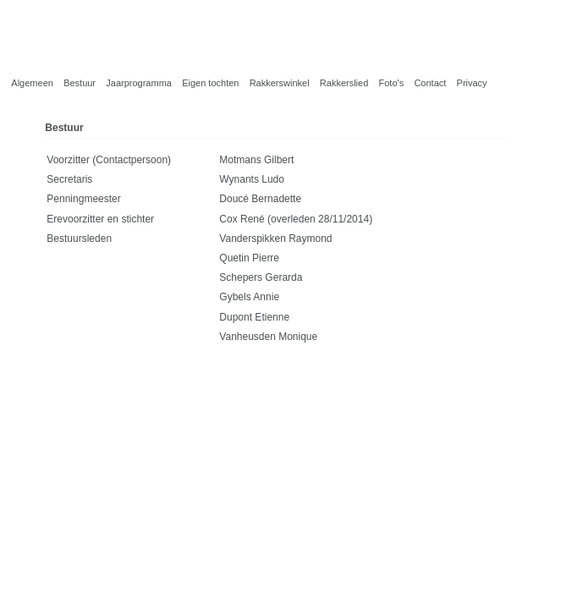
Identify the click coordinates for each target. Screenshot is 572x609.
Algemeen (32, 83)
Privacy (472, 83)
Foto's (391, 83)
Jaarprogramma (139, 83)
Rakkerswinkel (280, 83)
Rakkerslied (344, 83)
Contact (430, 83)
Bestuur (79, 83)
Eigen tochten (210, 83)
